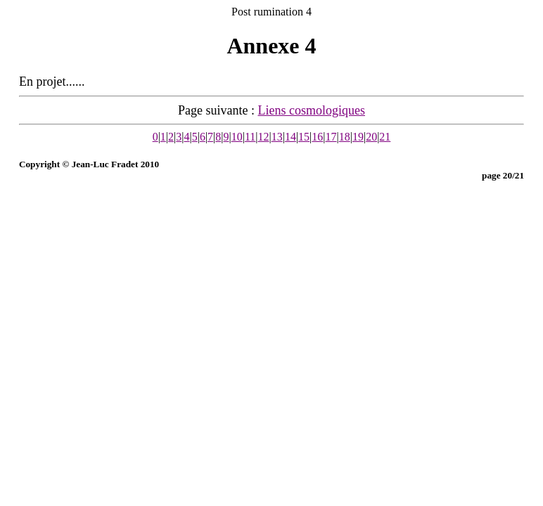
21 (384, 137)
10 (237, 137)
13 (277, 137)
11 (250, 137)
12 (263, 137)
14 (290, 137)
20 (371, 137)
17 (331, 137)
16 (317, 137)
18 (344, 137)
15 (303, 137)
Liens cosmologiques (311, 110)
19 (358, 137)
